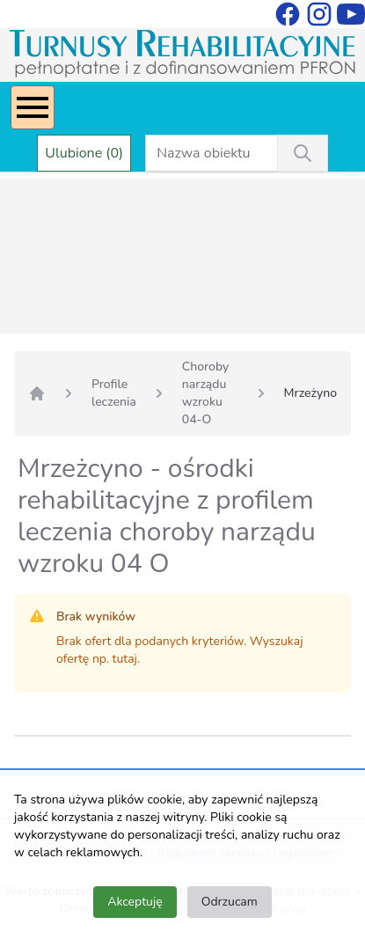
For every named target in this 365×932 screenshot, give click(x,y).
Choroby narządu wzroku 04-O (206, 393)
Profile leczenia (113, 393)
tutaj (125, 658)
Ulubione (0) (84, 153)
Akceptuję (134, 901)
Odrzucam (229, 901)
